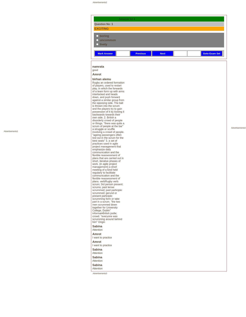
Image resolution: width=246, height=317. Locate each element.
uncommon (107, 40)
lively (103, 44)
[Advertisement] (45, 160)
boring (104, 36)
